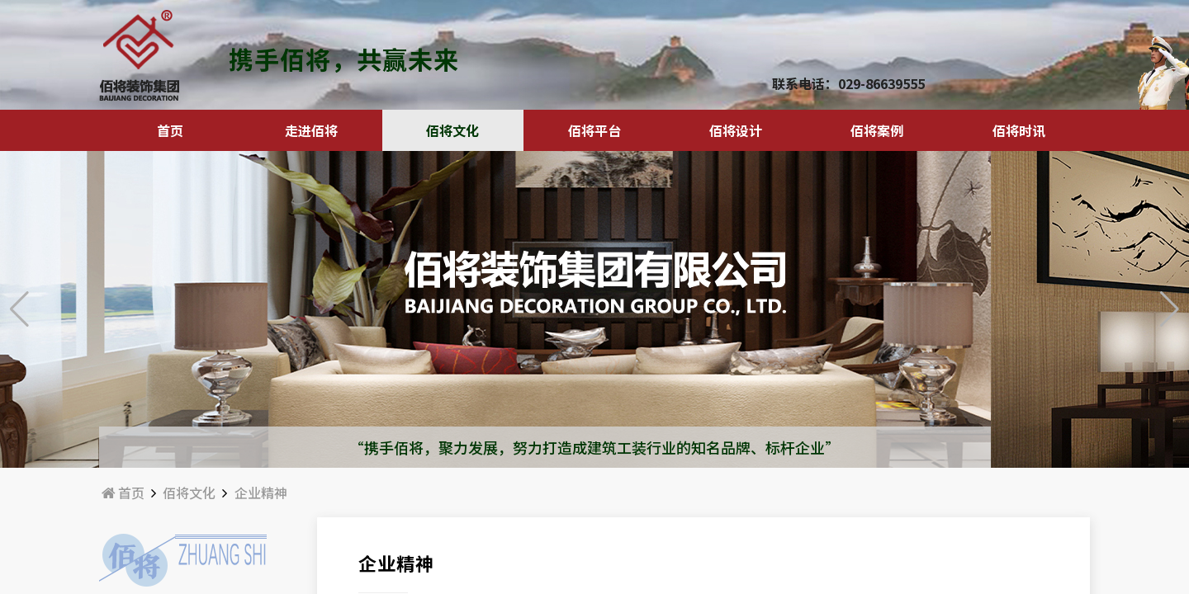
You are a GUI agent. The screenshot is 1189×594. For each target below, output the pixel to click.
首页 (170, 130)
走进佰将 (311, 130)
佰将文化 (452, 130)
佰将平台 (594, 130)
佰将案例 (876, 130)
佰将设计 (735, 130)
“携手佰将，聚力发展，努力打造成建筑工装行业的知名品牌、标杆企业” (594, 447)
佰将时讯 (1018, 130)
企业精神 (260, 492)
